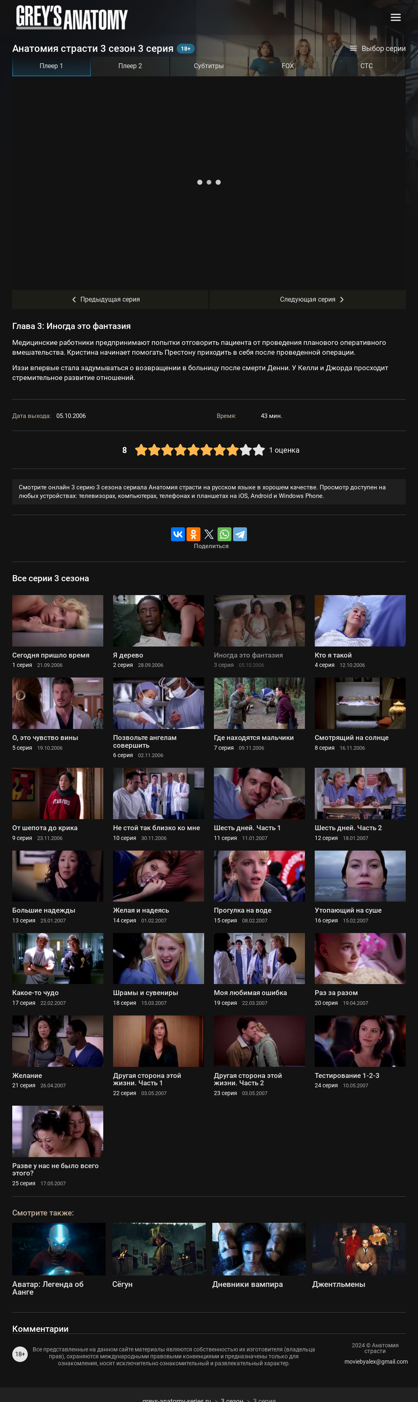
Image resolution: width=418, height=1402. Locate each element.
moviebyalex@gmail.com (375, 1361)
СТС (366, 66)
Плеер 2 (130, 66)
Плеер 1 (51, 66)
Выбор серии (377, 48)
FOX (288, 66)
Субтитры (209, 66)
